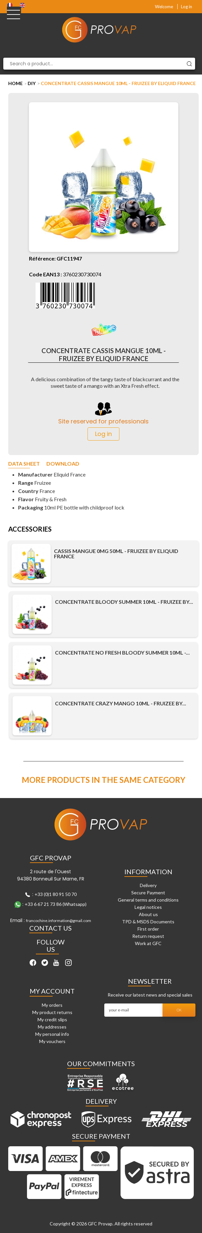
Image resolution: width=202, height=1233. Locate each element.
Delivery (148, 885)
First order (148, 929)
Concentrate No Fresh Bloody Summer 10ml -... (122, 652)
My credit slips (52, 1019)
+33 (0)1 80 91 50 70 (56, 894)
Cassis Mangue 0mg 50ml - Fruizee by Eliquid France (116, 553)
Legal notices (148, 907)
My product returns (52, 1012)
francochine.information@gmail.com (58, 920)
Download (62, 464)
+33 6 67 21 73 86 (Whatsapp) (56, 904)
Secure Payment (148, 892)
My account (52, 991)
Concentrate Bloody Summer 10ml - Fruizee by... (124, 601)
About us (148, 914)
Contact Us (50, 928)
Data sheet (24, 464)
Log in (186, 6)
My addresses (52, 1027)
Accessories (30, 529)
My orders (52, 1005)
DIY (32, 83)
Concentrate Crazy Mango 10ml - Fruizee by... (120, 703)
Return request (148, 936)
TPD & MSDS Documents (148, 921)
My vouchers (52, 1041)
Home (15, 83)
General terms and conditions (148, 900)
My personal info (52, 1034)
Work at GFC (148, 943)
